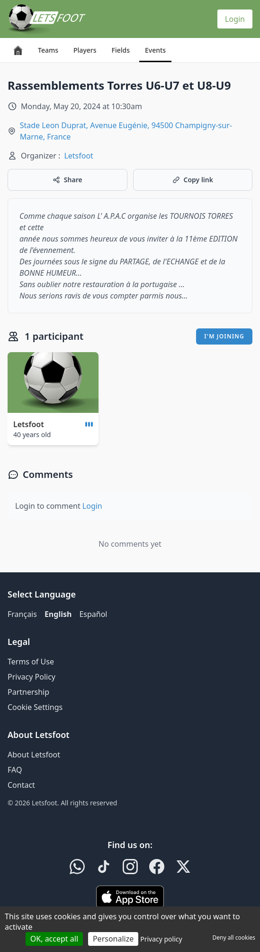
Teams (48, 50)
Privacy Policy (31, 677)
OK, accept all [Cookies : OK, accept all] (54, 938)
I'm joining (224, 336)
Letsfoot (78, 155)
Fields (120, 50)
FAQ (15, 770)
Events (155, 50)
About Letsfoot (34, 754)
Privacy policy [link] (161, 938)
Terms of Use (31, 661)
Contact (21, 785)
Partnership (28, 692)
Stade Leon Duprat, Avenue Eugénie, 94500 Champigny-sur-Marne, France (126, 131)
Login (235, 19)
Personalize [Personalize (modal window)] (113, 938)
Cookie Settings (35, 707)
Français (22, 614)
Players (84, 50)
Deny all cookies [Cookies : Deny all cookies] (233, 937)
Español (93, 614)
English (58, 614)
